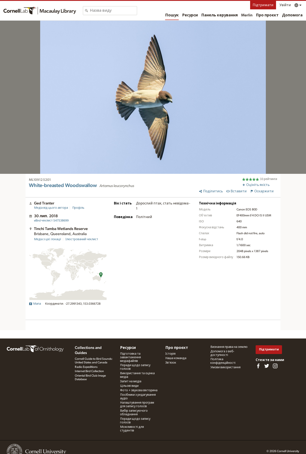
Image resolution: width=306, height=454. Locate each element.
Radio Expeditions (86, 366)
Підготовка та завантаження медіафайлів (130, 357)
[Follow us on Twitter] (266, 365)
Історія (170, 353)
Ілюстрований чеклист (81, 239)
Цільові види (129, 385)
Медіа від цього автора (51, 207)
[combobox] (113, 10)
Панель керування (219, 15)
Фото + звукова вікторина (138, 390)
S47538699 (51, 220)
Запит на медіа (130, 381)
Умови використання (225, 367)
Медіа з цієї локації (47, 239)
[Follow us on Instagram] (275, 365)
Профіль (78, 207)
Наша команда (175, 358)
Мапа (35, 303)
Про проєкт (267, 15)
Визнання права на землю (229, 346)
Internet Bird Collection (89, 371)
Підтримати (263, 5)
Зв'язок (170, 362)
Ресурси (190, 15)
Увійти (285, 5)
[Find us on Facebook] (258, 365)
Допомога (292, 15)
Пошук (172, 15)
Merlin (246, 15)
